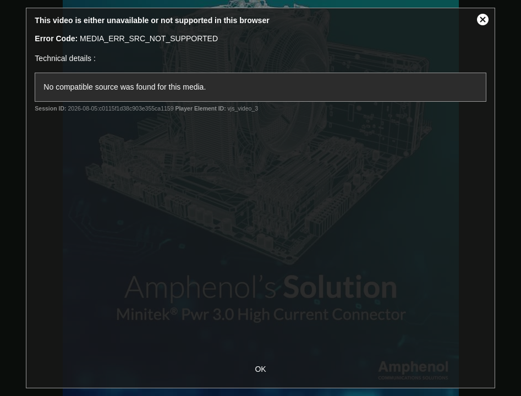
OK (260, 369)
